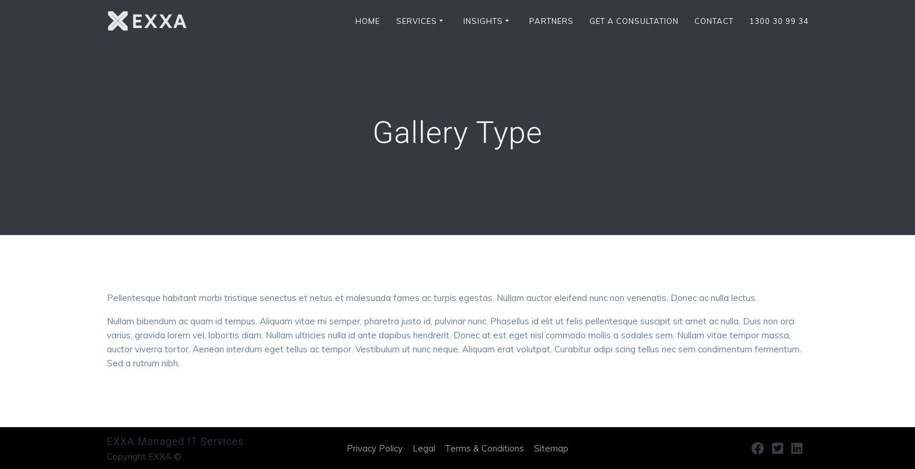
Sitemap (551, 448)
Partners (551, 21)
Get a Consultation (634, 21)
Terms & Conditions (484, 448)
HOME (367, 21)
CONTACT (714, 21)
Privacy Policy (375, 448)
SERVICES (416, 21)
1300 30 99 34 (779, 21)
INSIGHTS (483, 21)
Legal (424, 448)
